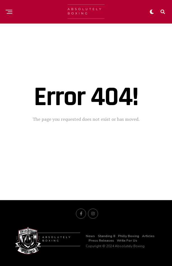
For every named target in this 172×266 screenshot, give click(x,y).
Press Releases (101, 240)
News (90, 236)
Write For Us (127, 240)
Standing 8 (106, 236)
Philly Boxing (128, 236)
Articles (148, 236)
